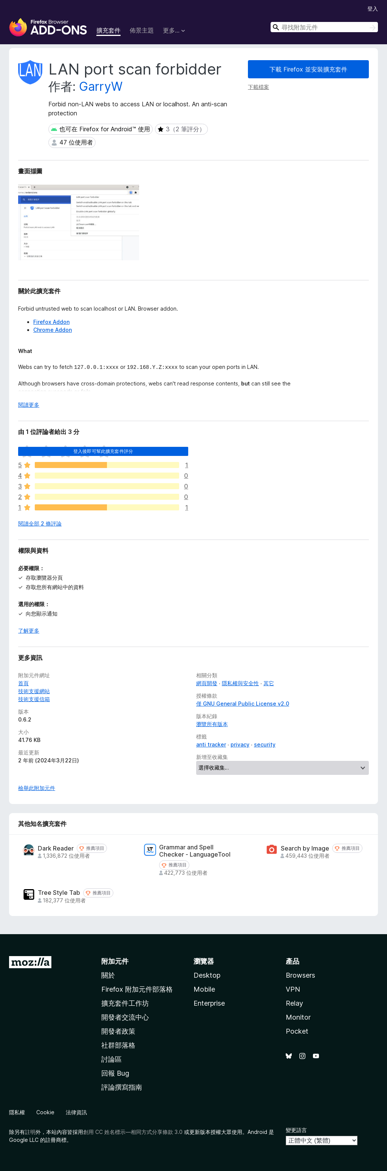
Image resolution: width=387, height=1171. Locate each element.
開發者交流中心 (125, 1017)
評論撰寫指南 (121, 1087)
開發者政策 (118, 1031)
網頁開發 (206, 683)
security (265, 744)
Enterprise (209, 1003)
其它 (268, 683)
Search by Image (305, 848)
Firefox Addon (51, 322)
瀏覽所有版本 (212, 724)
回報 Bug (115, 1073)
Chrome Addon (52, 330)
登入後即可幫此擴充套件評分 (103, 451)
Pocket (297, 1031)
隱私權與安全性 (240, 683)
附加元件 (114, 961)
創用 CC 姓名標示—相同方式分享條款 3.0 (133, 1132)
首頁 (23, 683)
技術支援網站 (34, 691)
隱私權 (17, 1112)
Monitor (298, 1017)
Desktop (207, 975)
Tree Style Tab (59, 892)
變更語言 (296, 1130)
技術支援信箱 (34, 699)
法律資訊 (76, 1112)
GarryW (100, 86)
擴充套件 (108, 30)
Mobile (204, 989)
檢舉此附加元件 (36, 788)
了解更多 (28, 630)
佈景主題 (142, 30)
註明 (30, 1132)
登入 (372, 8)
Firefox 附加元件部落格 (137, 989)
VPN (293, 989)
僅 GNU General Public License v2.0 (242, 703)
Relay (294, 1003)
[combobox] (324, 27)
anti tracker (211, 744)
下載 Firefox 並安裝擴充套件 (308, 69)
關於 (108, 975)
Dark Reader (56, 848)
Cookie (45, 1112)
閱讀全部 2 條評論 (40, 523)
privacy (240, 744)
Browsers (300, 975)
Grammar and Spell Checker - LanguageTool (195, 851)
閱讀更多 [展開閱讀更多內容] (28, 404)
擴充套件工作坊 (125, 1003)
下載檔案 (258, 87)
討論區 (111, 1059)
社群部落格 (118, 1045)
